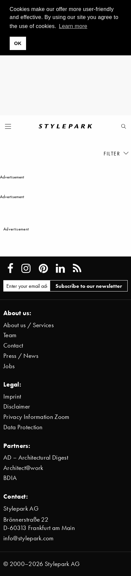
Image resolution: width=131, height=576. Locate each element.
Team (9, 335)
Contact (13, 345)
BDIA (10, 478)
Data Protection (23, 427)
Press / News (20, 356)
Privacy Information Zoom (36, 417)
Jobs (9, 366)
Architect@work (23, 468)
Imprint (12, 396)
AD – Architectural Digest (35, 457)
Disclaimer (16, 406)
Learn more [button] (73, 26)
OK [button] (17, 43)
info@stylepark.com (28, 538)
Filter (116, 153)
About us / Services (28, 325)
